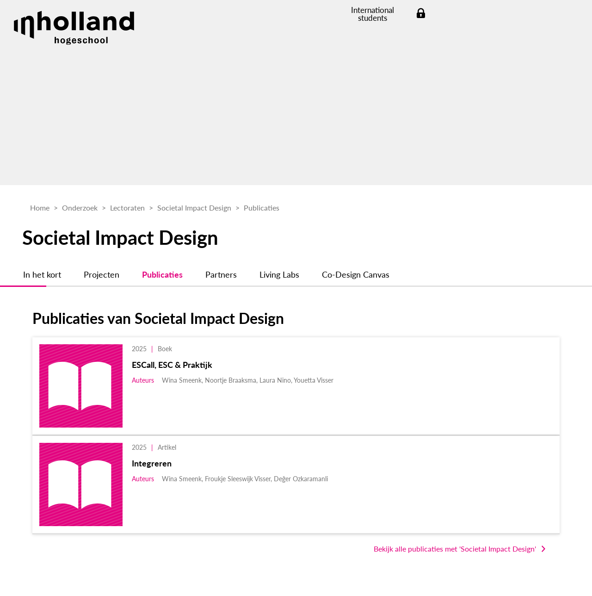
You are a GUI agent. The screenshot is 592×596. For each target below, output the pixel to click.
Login (421, 14)
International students (372, 14)
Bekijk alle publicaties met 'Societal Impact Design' (455, 548)
